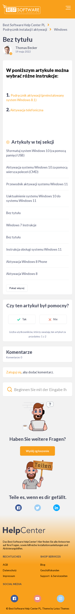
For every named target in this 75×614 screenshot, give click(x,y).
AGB (5, 564)
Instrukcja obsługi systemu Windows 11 (34, 249)
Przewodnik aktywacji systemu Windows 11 (37, 184)
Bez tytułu (13, 213)
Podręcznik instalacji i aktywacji (25, 29)
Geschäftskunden (49, 570)
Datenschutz (9, 570)
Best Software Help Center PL (24, 25)
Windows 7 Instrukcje (21, 225)
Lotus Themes (61, 608)
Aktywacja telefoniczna (26, 110)
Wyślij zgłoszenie (37, 451)
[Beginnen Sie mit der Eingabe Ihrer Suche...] (37, 389)
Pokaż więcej (16, 288)
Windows (60, 29)
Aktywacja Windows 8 (22, 274)
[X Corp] (37, 507)
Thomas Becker (26, 48)
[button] (68, 8)
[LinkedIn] (56, 507)
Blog (42, 564)
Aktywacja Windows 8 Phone (26, 262)
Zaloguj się (13, 372)
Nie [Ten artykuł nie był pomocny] (55, 319)
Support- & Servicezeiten (54, 575)
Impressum (9, 575)
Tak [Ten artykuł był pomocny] (24, 319)
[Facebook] (18, 507)
